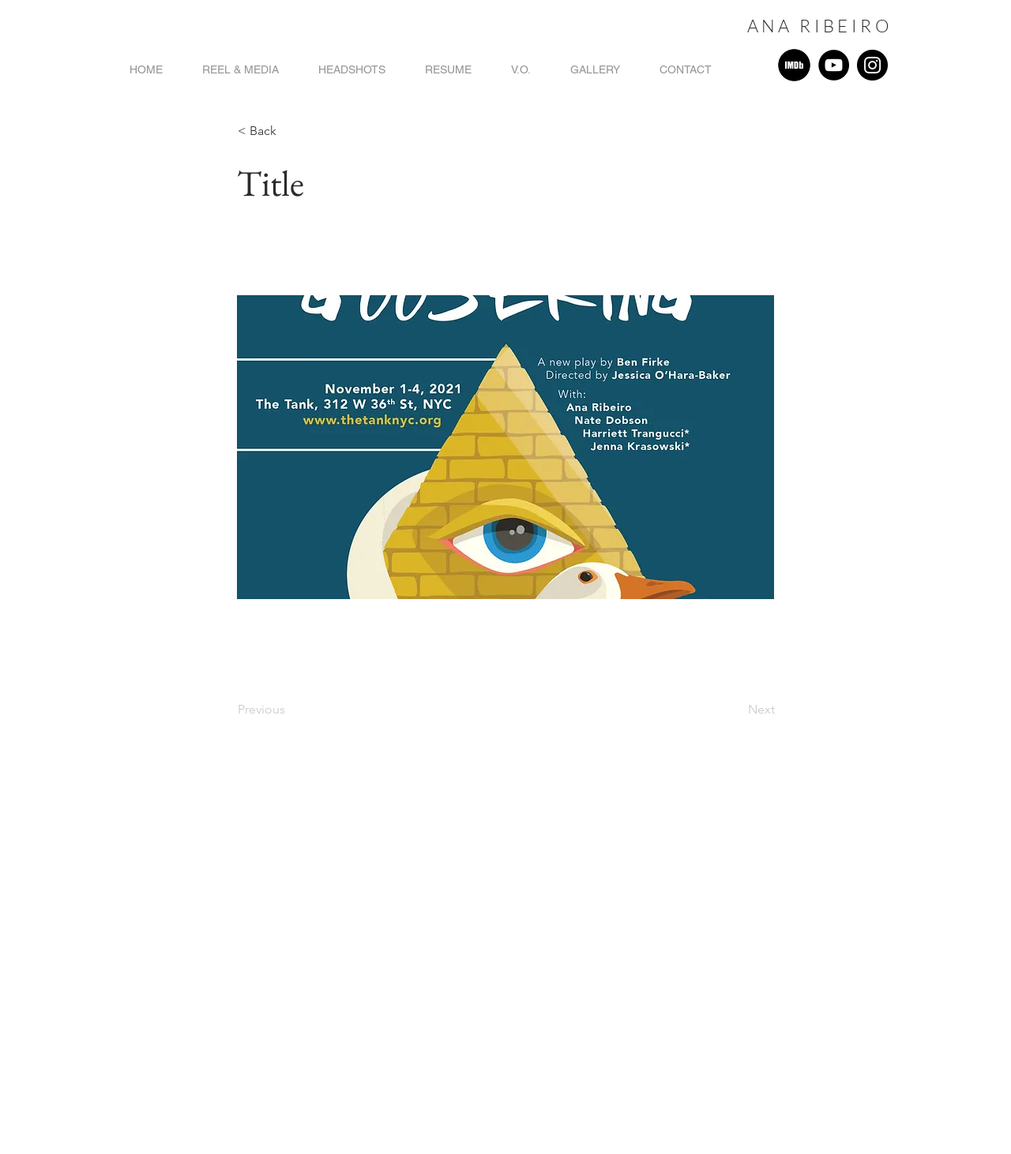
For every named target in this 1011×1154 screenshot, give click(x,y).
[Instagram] (872, 65)
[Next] (735, 709)
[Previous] (290, 709)
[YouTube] (833, 65)
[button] (290, 131)
